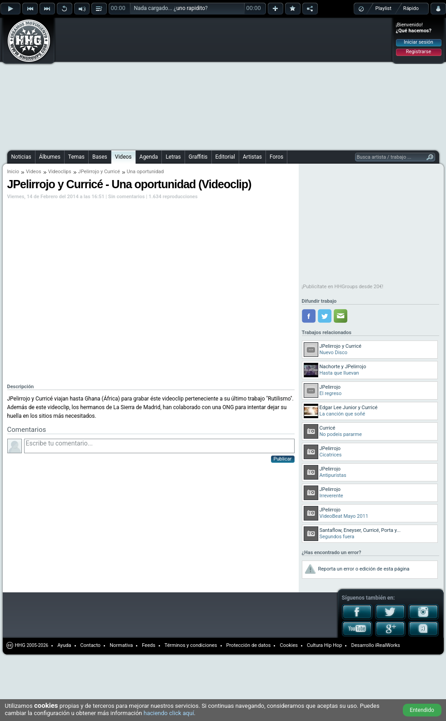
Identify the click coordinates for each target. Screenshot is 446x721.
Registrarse (418, 52)
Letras (172, 157)
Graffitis (198, 157)
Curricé (112, 172)
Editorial (225, 157)
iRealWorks (387, 645)
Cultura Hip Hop (324, 645)
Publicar (283, 459)
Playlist (383, 8)
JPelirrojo (89, 172)
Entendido (422, 710)
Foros (276, 157)
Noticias (21, 157)
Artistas (252, 157)
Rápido (411, 8)
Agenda (149, 157)
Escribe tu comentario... (159, 446)
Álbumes (49, 157)
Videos (123, 157)
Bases (99, 157)
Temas (76, 157)
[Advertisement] (188, 82)
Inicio (13, 172)
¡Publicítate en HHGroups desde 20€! (343, 287)
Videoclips (59, 172)
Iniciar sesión (418, 42)
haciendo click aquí (169, 713)
